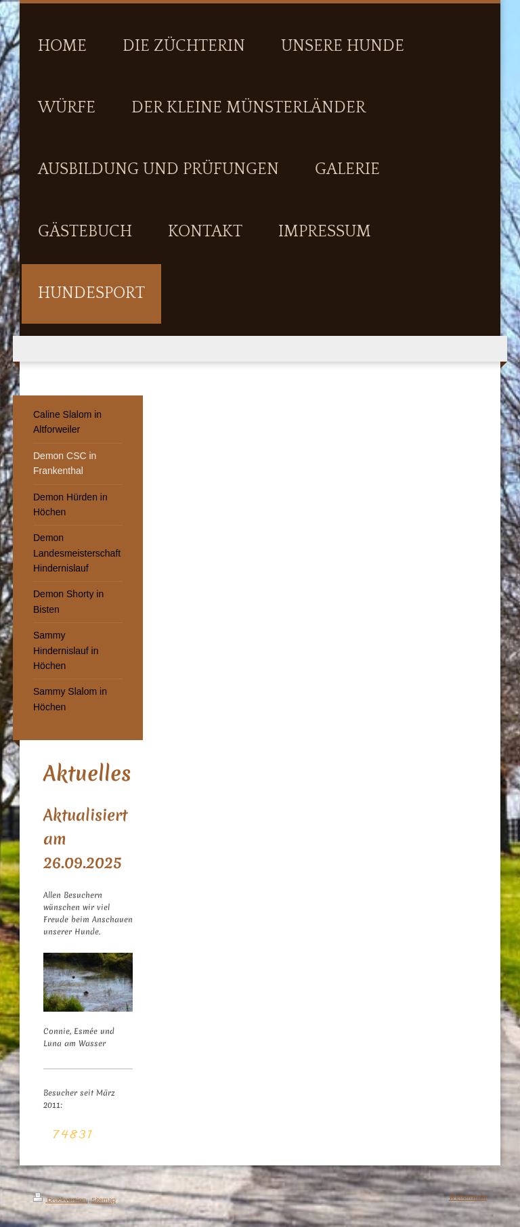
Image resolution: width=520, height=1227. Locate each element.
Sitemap (103, 1199)
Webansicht (468, 1196)
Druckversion (60, 1199)
